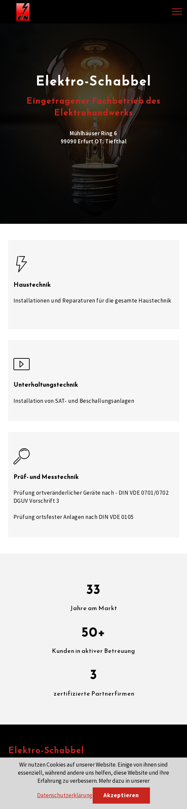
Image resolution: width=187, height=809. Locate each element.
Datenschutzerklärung (64, 795)
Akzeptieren (121, 795)
